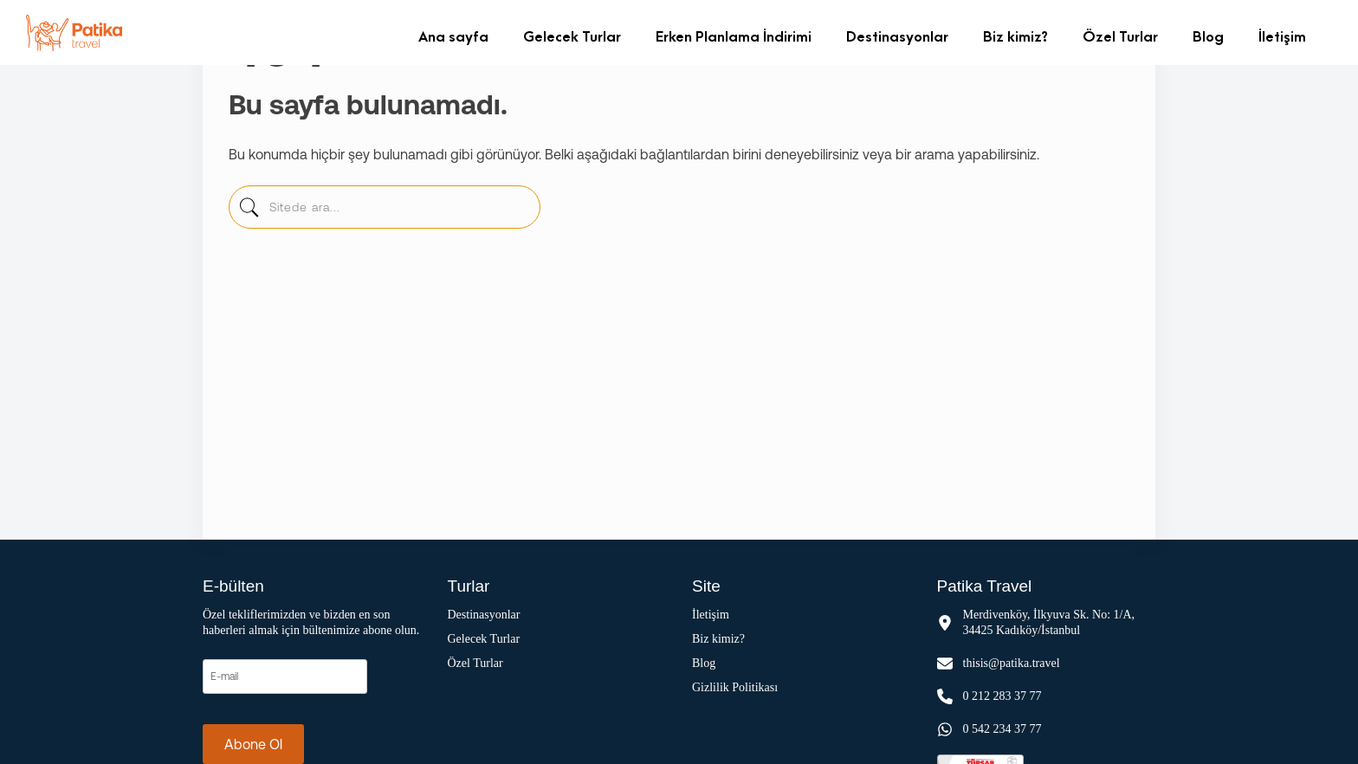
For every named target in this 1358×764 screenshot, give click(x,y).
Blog (1208, 36)
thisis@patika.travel (1011, 663)
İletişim (1282, 36)
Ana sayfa (453, 36)
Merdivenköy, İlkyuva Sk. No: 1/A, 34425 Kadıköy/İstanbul (1049, 622)
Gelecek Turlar (572, 36)
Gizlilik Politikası (735, 687)
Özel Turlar (1120, 36)
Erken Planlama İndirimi (734, 36)
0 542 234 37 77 (1002, 728)
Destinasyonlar (897, 36)
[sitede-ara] (248, 211)
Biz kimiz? (1015, 36)
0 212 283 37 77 (1002, 696)
